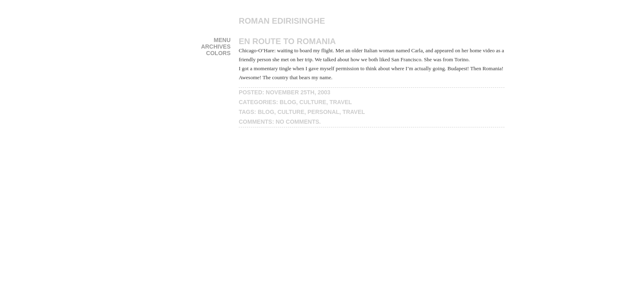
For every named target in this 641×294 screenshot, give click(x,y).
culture (312, 102)
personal (323, 112)
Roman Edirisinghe (282, 20)
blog (288, 102)
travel (340, 102)
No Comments (297, 121)
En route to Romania (287, 41)
